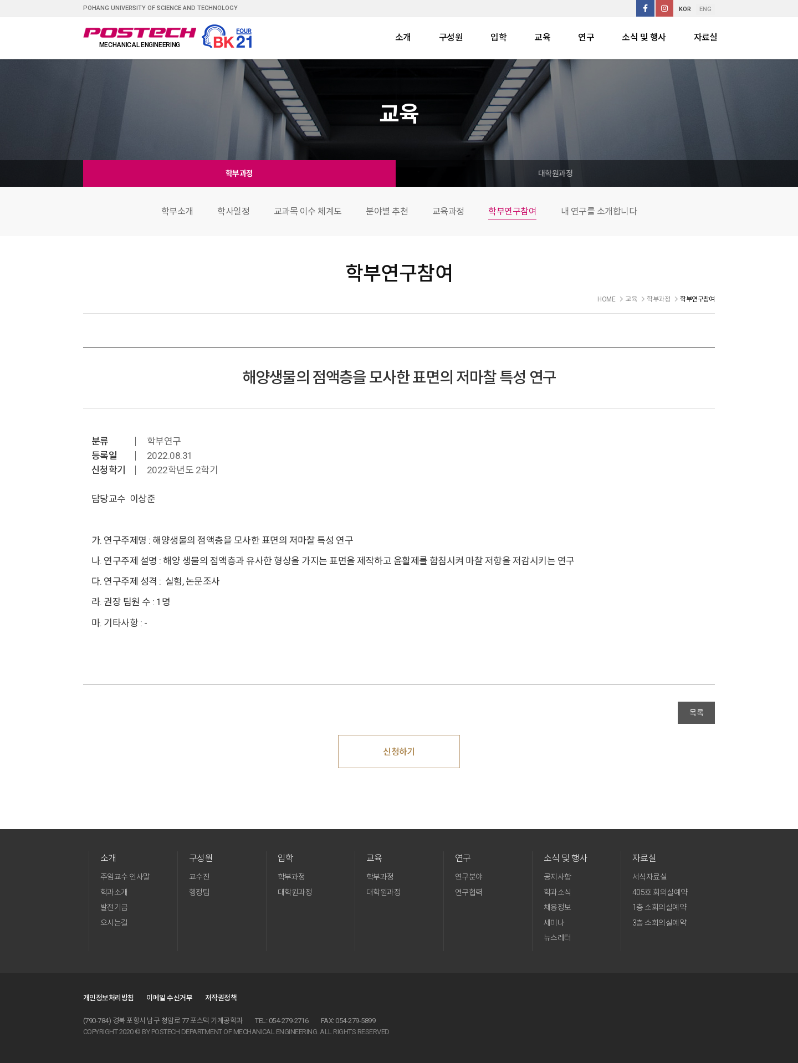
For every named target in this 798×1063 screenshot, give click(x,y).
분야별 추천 (387, 211)
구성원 (451, 37)
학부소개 (177, 211)
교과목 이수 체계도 (308, 211)
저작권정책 (221, 998)
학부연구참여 (512, 211)
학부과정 (239, 173)
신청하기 (399, 752)
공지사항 (557, 876)
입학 (498, 37)
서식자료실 (649, 876)
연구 (586, 37)
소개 (403, 37)
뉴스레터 (557, 937)
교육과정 (448, 211)
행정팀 (199, 892)
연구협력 (469, 892)
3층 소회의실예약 (659, 922)
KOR (685, 9)
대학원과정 (555, 173)
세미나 (554, 922)
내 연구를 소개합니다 (599, 211)
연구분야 (469, 876)
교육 (542, 37)
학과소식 (557, 892)
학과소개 (114, 892)
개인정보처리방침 (108, 998)
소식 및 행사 (644, 37)
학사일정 (233, 211)
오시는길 (114, 922)
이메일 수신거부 (169, 998)
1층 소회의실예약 (659, 907)
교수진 (199, 876)
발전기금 (114, 907)
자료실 (706, 37)
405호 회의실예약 (660, 892)
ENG (705, 9)
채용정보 (557, 907)
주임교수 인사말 (125, 876)
